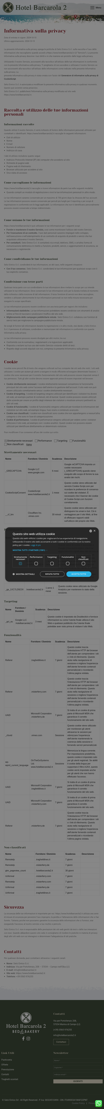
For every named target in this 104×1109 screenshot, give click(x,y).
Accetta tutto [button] (78, 574)
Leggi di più (36, 545)
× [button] (94, 531)
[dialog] (52, 554)
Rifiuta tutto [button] (50, 574)
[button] (52, 550)
